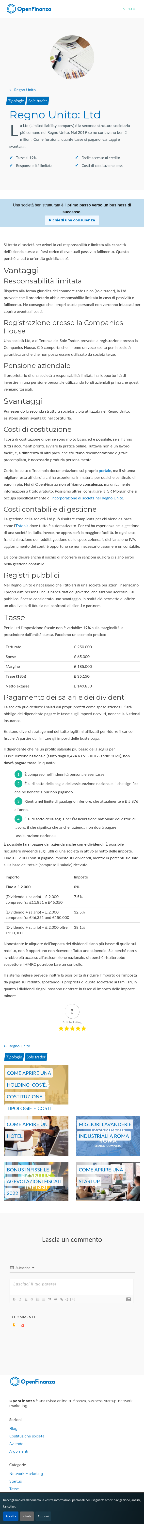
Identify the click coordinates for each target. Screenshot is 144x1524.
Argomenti (18, 1451)
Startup (15, 1481)
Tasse (14, 1489)
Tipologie (16, 100)
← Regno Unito (22, 89)
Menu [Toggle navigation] (129, 9)
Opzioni (43, 1516)
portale (105, 470)
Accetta (11, 1516)
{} (67, 1299)
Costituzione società (26, 1436)
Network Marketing (26, 1474)
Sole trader (38, 100)
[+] (73, 1299)
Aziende (16, 1444)
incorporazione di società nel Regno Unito (87, 497)
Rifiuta (26, 1516)
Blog (13, 1428)
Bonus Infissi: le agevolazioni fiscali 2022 (34, 1181)
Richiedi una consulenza (72, 220)
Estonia (22, 525)
